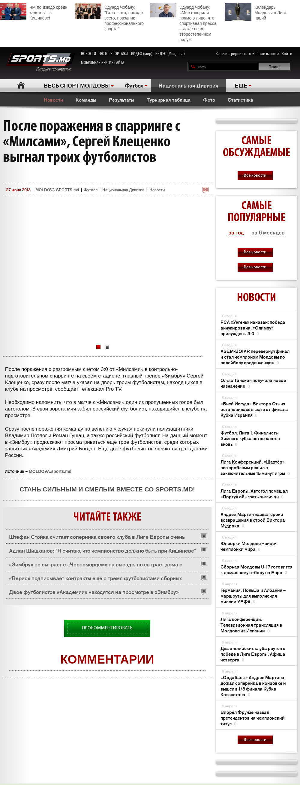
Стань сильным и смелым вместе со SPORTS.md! (107, 489)
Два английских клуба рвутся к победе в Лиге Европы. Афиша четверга (252, 653)
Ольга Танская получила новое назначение (253, 383)
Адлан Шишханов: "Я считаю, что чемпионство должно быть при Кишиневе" (102, 550)
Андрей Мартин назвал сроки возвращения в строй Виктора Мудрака (252, 519)
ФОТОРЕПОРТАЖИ (113, 54)
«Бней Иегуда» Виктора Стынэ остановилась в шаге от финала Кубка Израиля (254, 409)
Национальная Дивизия (188, 85)
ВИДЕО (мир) (141, 54)
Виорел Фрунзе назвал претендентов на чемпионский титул (252, 717)
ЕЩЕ (241, 85)
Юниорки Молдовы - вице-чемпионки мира (248, 546)
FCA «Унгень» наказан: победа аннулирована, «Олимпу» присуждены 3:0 (252, 327)
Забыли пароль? (266, 54)
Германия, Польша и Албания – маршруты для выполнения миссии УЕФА (253, 595)
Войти (287, 54)
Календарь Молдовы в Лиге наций (255, 12)
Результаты (121, 99)
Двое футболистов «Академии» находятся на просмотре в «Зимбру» (94, 591)
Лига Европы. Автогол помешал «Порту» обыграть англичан (254, 493)
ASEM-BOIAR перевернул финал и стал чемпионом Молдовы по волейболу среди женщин (255, 356)
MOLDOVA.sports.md (50, 471)
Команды (86, 99)
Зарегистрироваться (233, 54)
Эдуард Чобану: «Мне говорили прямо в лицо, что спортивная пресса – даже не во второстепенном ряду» (183, 22)
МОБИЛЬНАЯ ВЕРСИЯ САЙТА (102, 63)
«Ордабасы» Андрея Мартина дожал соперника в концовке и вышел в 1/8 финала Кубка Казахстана (253, 685)
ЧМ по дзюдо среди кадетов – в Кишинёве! (34, 11)
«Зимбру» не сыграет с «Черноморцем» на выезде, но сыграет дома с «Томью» (95, 565)
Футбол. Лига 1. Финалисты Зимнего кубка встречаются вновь (250, 438)
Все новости (255, 175)
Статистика (240, 99)
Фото (209, 99)
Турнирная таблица (168, 99)
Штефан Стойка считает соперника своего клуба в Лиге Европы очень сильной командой (97, 538)
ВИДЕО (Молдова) (170, 54)
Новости (53, 99)
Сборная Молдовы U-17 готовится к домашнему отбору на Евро (256, 569)
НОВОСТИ (88, 54)
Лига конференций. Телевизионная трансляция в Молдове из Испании (251, 624)
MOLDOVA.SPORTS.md (57, 189)
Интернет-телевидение (40, 62)
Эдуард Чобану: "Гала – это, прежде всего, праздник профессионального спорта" (109, 17)
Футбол (134, 85)
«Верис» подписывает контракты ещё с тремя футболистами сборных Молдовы (95, 579)
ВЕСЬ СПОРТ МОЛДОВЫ (77, 85)
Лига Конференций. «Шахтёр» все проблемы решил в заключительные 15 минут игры (255, 467)
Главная (21, 85)
